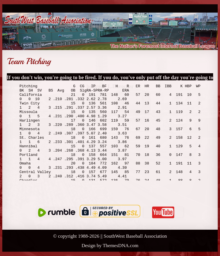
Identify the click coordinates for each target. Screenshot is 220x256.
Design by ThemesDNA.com (110, 245)
